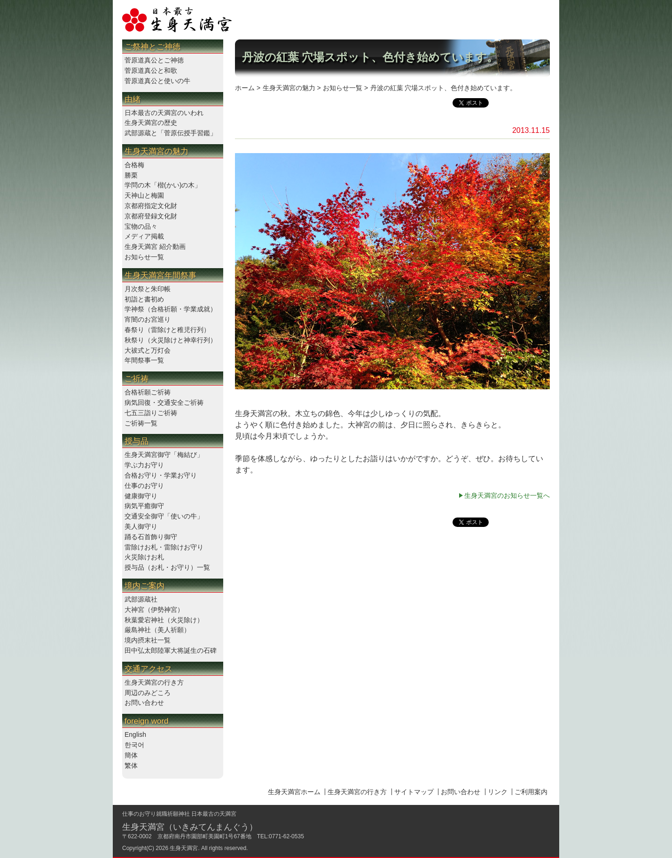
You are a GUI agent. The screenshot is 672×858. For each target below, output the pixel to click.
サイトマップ (414, 792)
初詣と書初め (144, 299)
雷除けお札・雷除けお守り (164, 547)
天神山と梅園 (144, 195)
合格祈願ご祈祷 (148, 392)
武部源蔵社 (141, 599)
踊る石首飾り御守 (151, 537)
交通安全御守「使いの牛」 (164, 516)
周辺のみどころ (148, 692)
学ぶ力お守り (144, 465)
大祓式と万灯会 (148, 350)
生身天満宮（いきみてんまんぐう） (190, 827)
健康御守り (141, 496)
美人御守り (141, 526)
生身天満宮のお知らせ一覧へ (507, 495)
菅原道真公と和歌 (151, 70)
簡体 (131, 755)
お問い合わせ (144, 702)
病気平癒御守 (144, 506)
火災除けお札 (144, 557)
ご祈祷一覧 (141, 423)
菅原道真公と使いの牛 (157, 81)
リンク (498, 792)
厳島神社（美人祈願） (157, 630)
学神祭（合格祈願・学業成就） (171, 309)
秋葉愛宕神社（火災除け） (164, 620)
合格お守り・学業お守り (161, 475)
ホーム (245, 88)
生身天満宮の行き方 (154, 682)
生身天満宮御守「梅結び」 (164, 454)
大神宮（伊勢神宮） (154, 609)
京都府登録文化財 (151, 216)
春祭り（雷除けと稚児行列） (167, 329)
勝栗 (131, 175)
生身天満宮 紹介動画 (155, 246)
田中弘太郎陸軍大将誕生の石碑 (171, 650)
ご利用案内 (531, 792)
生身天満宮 (184, 848)
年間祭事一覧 (144, 360)
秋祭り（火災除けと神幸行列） (171, 340)
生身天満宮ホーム (294, 792)
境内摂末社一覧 (148, 640)
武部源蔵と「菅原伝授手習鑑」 (171, 133)
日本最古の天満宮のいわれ (164, 112)
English (135, 734)
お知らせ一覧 (144, 257)
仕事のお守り (144, 485)
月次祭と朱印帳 (148, 289)
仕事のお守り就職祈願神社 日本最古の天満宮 (179, 814)
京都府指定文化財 (151, 205)
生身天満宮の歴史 (151, 122)
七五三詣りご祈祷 (151, 413)
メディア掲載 (144, 236)
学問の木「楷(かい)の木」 (163, 185)
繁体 (131, 765)
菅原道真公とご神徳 (154, 60)
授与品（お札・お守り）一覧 (167, 567)
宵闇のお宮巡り (148, 319)
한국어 (134, 745)
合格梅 (134, 165)
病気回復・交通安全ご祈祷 (164, 402)
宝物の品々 (141, 226)
